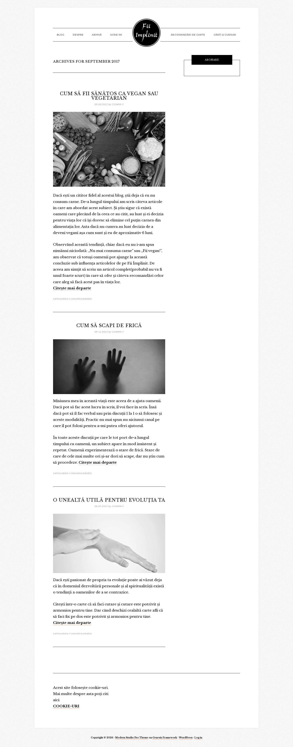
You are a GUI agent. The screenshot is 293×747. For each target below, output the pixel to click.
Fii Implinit (146, 33)
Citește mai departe (72, 288)
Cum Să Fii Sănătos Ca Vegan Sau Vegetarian (109, 96)
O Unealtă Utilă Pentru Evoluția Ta (109, 500)
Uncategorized (81, 298)
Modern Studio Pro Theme (131, 737)
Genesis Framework (164, 737)
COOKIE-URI (66, 706)
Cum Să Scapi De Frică (109, 325)
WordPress (185, 737)
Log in (198, 737)
